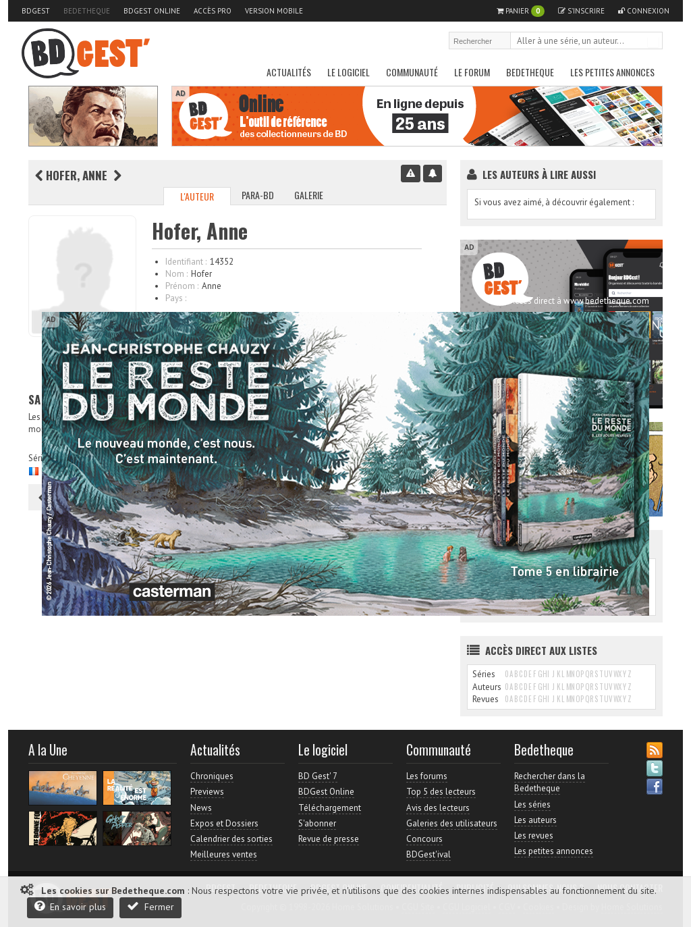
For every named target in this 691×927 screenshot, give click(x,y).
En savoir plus (70, 906)
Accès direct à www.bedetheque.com (579, 301)
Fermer (150, 906)
